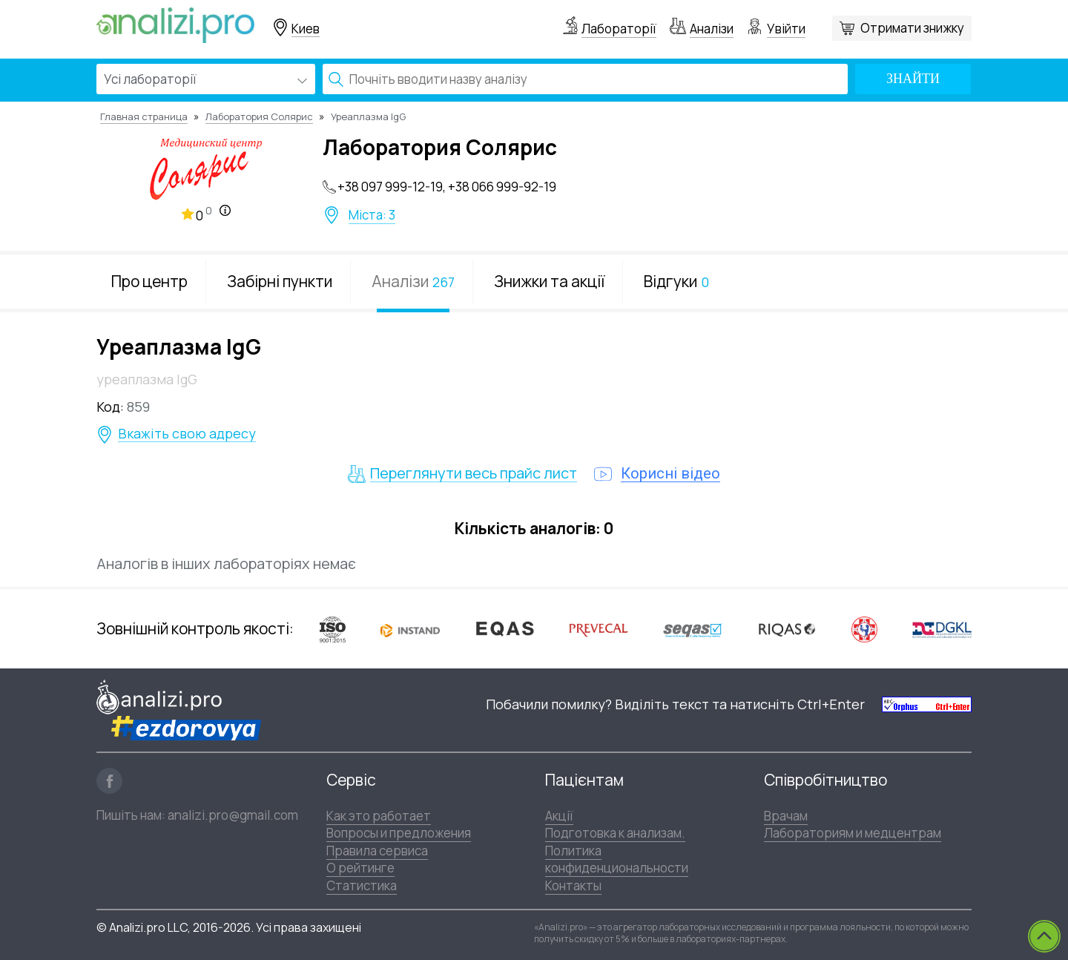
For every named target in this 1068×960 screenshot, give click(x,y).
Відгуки (676, 281)
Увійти (786, 28)
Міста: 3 (372, 215)
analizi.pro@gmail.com (233, 814)
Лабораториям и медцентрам (852, 832)
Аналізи (712, 28)
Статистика (361, 885)
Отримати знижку (912, 27)
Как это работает (378, 815)
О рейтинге (360, 867)
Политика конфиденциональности (616, 859)
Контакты (573, 885)
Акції (559, 815)
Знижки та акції (549, 281)
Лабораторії (618, 28)
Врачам (786, 815)
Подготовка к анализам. (615, 832)
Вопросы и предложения (398, 832)
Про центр (149, 281)
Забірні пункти (279, 281)
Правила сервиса (377, 850)
